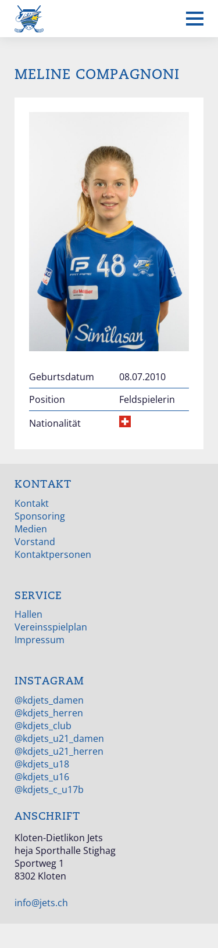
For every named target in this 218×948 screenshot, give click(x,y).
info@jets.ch (41, 902)
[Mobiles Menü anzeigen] (194, 19)
